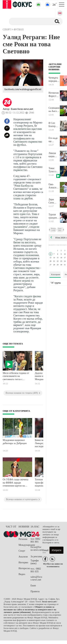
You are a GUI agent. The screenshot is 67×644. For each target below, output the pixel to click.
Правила (35, 591)
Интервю (23, 562)
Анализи (23, 556)
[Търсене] (29, 21)
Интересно (24, 568)
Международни (25, 545)
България (23, 533)
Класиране (55, 274)
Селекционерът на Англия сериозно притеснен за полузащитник (54, 110)
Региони (23, 539)
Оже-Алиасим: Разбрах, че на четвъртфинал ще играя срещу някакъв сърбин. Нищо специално (54, 186)
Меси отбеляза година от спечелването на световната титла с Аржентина (16, 377)
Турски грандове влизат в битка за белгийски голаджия (54, 216)
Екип (33, 585)
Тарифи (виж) (35, 562)
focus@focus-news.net (37, 548)
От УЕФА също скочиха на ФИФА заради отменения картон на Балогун (15, 483)
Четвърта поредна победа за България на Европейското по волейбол (54, 79)
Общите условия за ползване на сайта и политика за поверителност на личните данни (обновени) (30, 609)
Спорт (22, 550)
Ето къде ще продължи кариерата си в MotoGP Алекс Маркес (54, 140)
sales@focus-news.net (36, 578)
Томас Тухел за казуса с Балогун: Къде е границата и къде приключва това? (54, 170)
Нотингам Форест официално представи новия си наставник (54, 95)
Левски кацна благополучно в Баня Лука (54, 155)
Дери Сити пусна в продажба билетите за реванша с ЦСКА (54, 201)
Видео (22, 574)
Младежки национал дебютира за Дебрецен (15, 442)
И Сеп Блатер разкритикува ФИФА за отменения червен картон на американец (54, 125)
